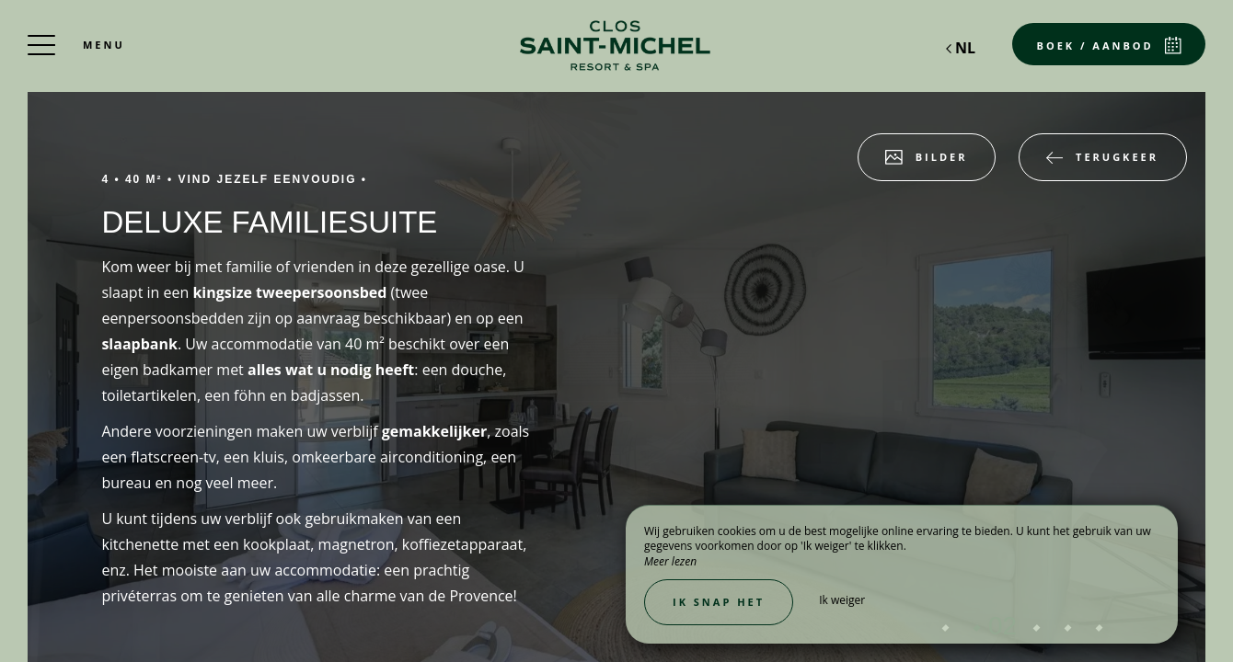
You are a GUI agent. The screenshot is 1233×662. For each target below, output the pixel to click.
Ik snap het (719, 602)
